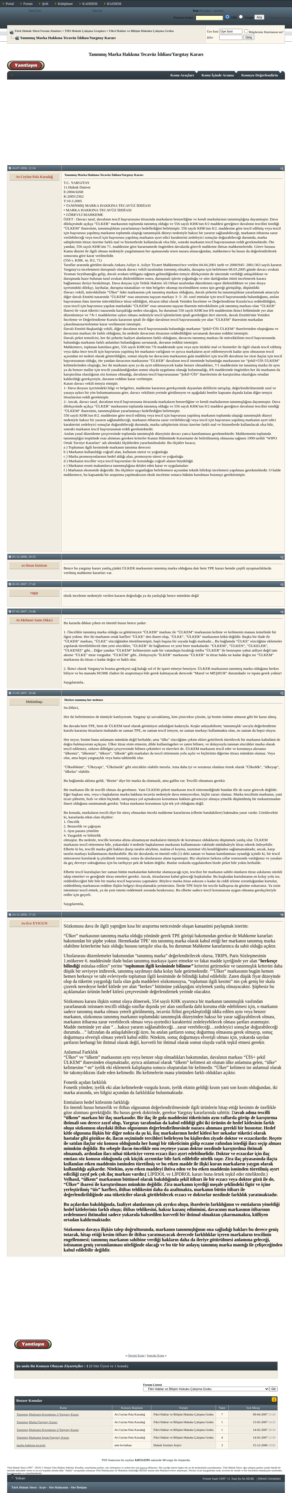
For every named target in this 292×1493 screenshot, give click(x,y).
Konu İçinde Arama (220, 74)
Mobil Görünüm (269, 1478)
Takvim (97, 10)
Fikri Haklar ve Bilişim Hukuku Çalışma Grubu (141, 31)
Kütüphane (65, 4)
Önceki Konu (136, 1355)
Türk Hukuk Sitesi (23, 1487)
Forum (28, 4)
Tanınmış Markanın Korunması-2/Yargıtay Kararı (48, 1429)
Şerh (45, 4)
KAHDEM (90, 4)
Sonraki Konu (155, 1355)
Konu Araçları (184, 74)
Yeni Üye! (34, 10)
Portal (10, 4)
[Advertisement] (146, 122)
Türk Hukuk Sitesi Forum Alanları (38, 31)
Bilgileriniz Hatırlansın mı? (263, 32)
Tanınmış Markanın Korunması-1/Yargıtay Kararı (48, 1414)
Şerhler (219, 10)
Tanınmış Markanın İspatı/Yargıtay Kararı (43, 1437)
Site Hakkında (58, 1487)
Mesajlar (205, 10)
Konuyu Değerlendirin (261, 74)
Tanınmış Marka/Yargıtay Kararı (37, 1422)
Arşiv (42, 1487)
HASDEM (114, 4)
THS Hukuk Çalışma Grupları (85, 31)
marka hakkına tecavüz (31, 1445)
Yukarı (18, 1478)
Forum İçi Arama (280, 17)
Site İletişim (79, 1487)
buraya (143, 1467)
